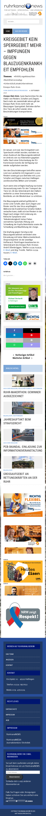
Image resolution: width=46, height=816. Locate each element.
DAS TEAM (9, 654)
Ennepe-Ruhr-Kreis (11, 87)
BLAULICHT (7, 416)
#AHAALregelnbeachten (24, 77)
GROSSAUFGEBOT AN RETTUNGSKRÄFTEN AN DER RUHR (20, 477)
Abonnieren (14, 777)
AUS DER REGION (10, 388)
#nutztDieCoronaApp (12, 80)
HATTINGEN (37, 388)
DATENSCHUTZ (11, 709)
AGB (7, 720)
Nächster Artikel (22, 358)
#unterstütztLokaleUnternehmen (18, 84)
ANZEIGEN (9, 660)
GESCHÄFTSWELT (25, 388)
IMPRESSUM (10, 715)
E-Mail (6, 250)
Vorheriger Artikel (23, 355)
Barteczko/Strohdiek (18, 90)
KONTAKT (9, 665)
